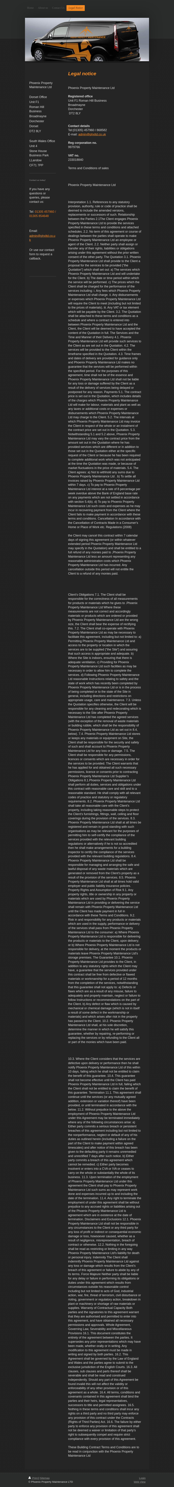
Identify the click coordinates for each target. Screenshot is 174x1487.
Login (142, 1478)
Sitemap (44, 1478)
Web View (140, 1481)
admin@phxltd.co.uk (92, 134)
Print (33, 1478)
